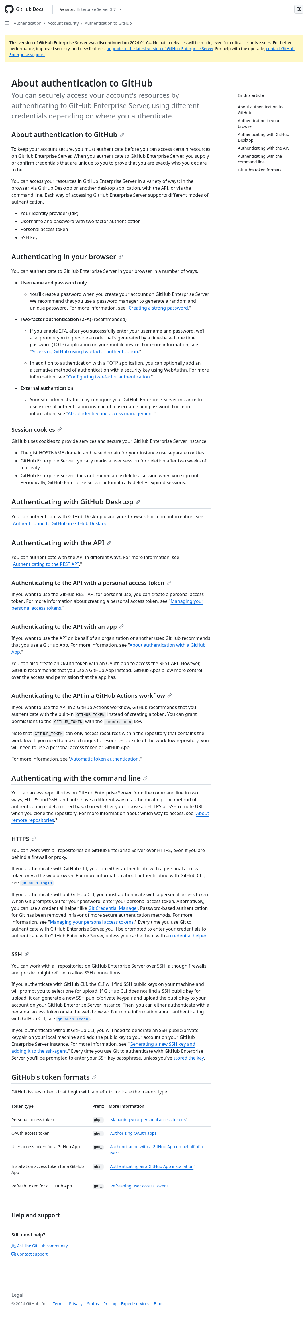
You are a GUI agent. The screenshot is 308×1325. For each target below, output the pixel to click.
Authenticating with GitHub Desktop (75, 501)
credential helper (188, 936)
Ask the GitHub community (39, 1245)
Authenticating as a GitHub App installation (151, 1166)
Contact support (29, 1254)
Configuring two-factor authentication (109, 377)
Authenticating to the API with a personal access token (91, 583)
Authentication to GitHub (108, 23)
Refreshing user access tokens (139, 1186)
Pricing (109, 1303)
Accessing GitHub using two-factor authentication (84, 351)
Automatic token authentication (104, 759)
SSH (20, 954)
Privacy (76, 1303)
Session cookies (36, 429)
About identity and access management (110, 413)
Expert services (135, 1303)
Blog (158, 1303)
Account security (63, 23)
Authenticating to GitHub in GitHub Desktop (60, 523)
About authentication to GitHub (67, 134)
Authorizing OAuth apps (133, 1133)
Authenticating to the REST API (46, 564)
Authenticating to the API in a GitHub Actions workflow (91, 695)
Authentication (28, 23)
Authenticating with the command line (79, 778)
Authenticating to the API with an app (67, 626)
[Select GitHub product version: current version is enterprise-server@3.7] (90, 9)
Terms (58, 1303)
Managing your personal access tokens (92, 922)
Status (93, 1303)
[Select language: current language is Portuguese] (298, 9)
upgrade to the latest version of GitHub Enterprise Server (160, 48)
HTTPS (23, 839)
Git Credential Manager (113, 908)
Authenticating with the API (61, 542)
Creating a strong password (158, 308)
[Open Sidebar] (6, 23)
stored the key (188, 1058)
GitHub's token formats (54, 1077)
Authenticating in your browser (67, 256)
